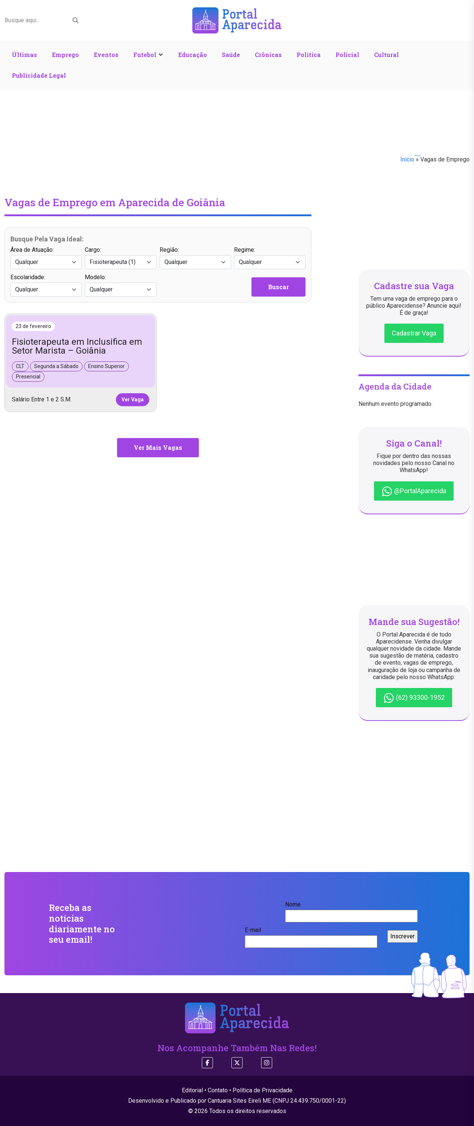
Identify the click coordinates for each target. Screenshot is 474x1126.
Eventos (106, 55)
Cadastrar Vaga (414, 333)
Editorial (192, 1090)
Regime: (270, 257)
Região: (195, 257)
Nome (351, 910)
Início (407, 159)
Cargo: (120, 257)
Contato (218, 1090)
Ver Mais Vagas (158, 447)
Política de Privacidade (263, 1090)
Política (309, 55)
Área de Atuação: (46, 257)
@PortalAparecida (413, 491)
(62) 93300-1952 (414, 698)
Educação (192, 55)
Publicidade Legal (39, 75)
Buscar (278, 287)
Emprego (65, 55)
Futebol (144, 55)
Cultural (386, 55)
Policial (347, 55)
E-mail (311, 935)
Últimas (24, 55)
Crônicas (268, 55)
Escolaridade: (46, 285)
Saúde (231, 55)
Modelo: (120, 285)
